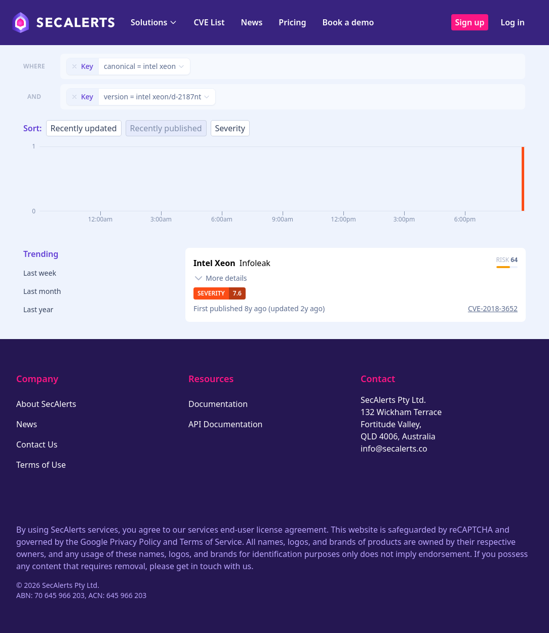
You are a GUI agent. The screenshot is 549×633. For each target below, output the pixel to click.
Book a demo (348, 22)
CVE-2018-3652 (493, 308)
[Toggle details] (220, 278)
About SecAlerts (46, 403)
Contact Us (36, 444)
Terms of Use (41, 464)
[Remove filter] (74, 66)
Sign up (470, 22)
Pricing (292, 22)
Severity (230, 128)
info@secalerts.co (394, 448)
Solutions (154, 22)
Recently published (166, 128)
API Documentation (225, 424)
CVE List (208, 22)
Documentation (218, 403)
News (251, 22)
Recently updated (84, 128)
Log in (512, 22)
